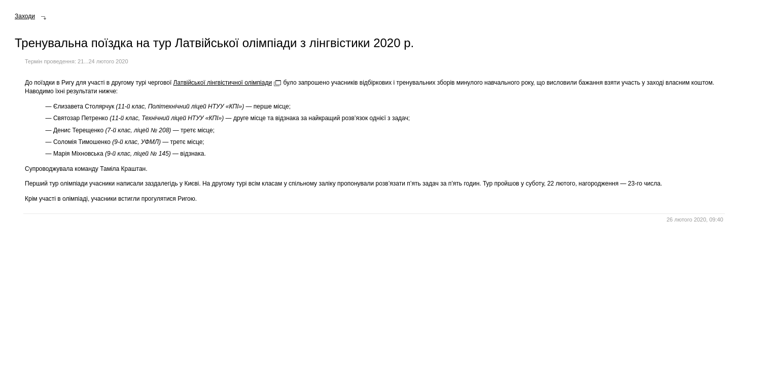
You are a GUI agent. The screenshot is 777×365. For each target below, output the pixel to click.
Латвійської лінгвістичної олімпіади (222, 82)
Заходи (25, 16)
